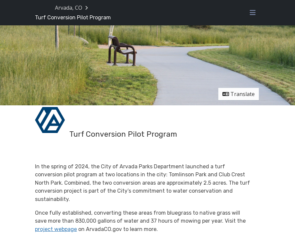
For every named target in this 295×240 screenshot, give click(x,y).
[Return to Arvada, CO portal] (72, 8)
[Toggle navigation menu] (252, 13)
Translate (238, 94)
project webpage (56, 229)
